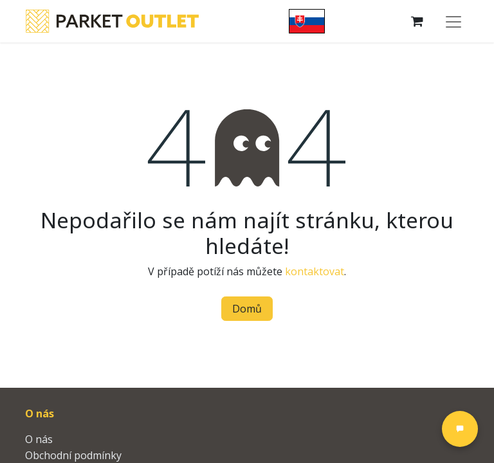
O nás (39, 439)
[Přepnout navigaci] (453, 21)
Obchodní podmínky (73, 455)
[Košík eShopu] (417, 21)
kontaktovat (314, 271)
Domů (247, 309)
